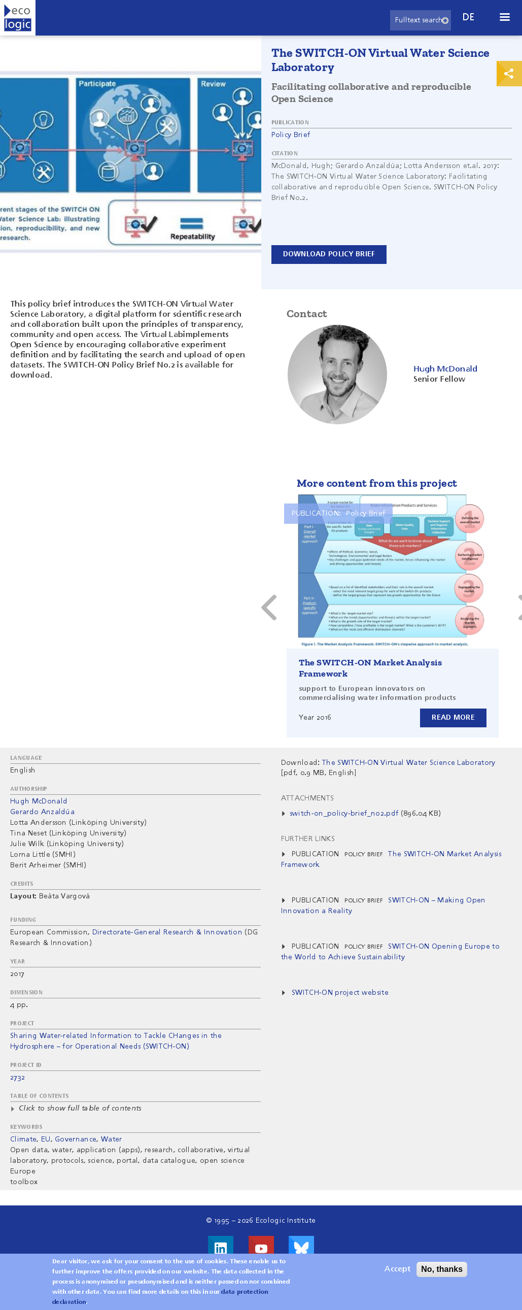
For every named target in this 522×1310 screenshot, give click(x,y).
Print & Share (509, 73)
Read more (453, 717)
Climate (23, 1139)
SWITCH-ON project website (340, 992)
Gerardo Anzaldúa (42, 812)
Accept (397, 1269)
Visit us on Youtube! (261, 1248)
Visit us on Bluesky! (301, 1248)
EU (46, 1139)
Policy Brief (290, 135)
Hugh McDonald (38, 801)
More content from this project (377, 483)
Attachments (307, 798)
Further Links (308, 839)
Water (111, 1139)
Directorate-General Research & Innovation (167, 932)
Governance (75, 1139)
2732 (17, 1077)
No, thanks (442, 1269)
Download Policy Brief (329, 254)
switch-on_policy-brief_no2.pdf (344, 813)
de (468, 17)
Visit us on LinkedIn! (220, 1248)
